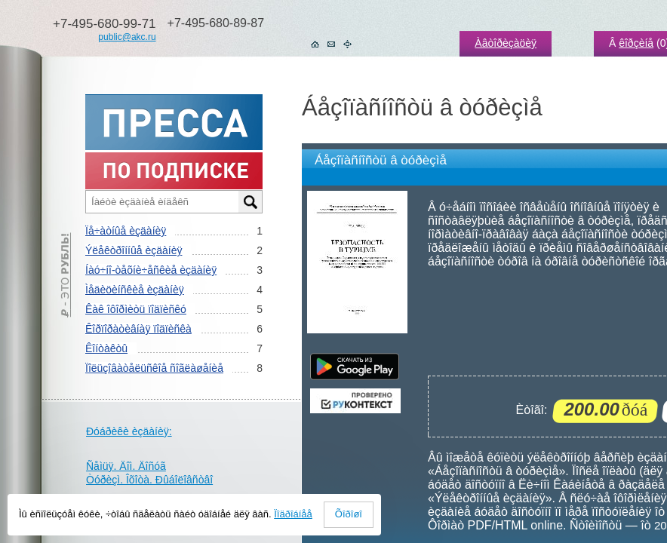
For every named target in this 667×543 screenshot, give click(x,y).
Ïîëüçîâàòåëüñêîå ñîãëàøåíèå (154, 368)
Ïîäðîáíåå (293, 514)
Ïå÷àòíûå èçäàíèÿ (125, 231)
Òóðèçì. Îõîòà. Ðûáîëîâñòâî (149, 480)
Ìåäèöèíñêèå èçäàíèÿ (134, 290)
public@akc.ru (126, 37)
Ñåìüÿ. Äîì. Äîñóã (126, 466)
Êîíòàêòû (106, 348)
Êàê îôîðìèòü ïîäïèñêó (135, 309)
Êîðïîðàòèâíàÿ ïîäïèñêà (138, 329)
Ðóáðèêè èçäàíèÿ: (129, 431)
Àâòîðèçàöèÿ (505, 43)
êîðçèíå (636, 43)
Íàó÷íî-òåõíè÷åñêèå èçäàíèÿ (151, 270)
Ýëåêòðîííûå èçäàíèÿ (133, 250)
